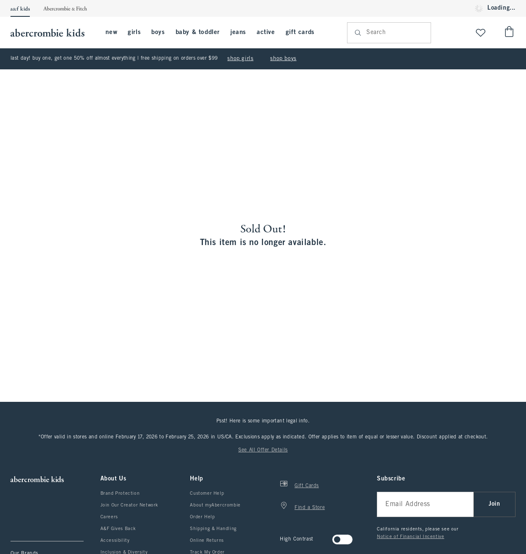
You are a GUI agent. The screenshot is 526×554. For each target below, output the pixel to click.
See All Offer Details (263, 450)
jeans (238, 32)
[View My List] (480, 32)
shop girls (240, 58)
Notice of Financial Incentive (410, 537)
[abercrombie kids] (51, 32)
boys (158, 32)
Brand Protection (120, 493)
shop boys (283, 58)
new (111, 32)
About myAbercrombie (215, 505)
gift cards (300, 32)
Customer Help (207, 493)
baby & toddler (198, 32)
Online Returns (207, 540)
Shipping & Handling (213, 529)
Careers (109, 517)
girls (134, 32)
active (266, 32)
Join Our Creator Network (129, 505)
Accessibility (115, 540)
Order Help (202, 517)
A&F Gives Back (118, 529)
